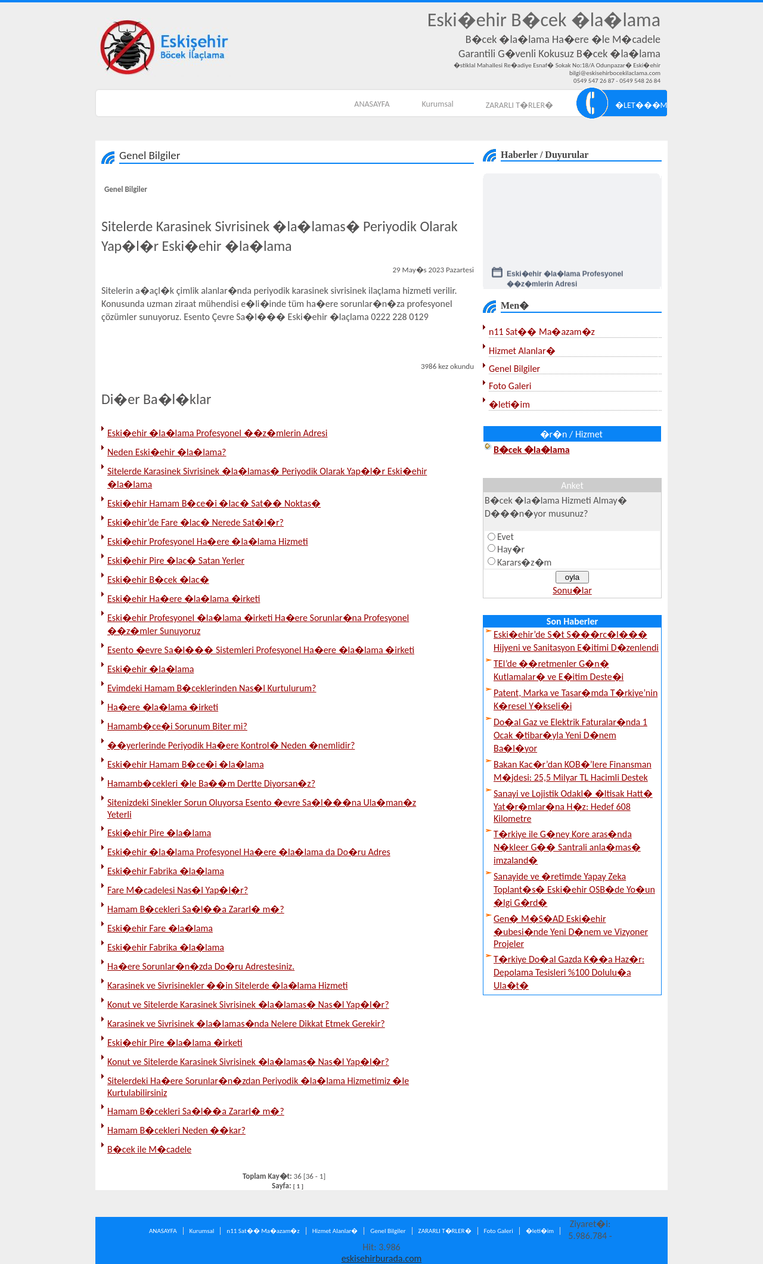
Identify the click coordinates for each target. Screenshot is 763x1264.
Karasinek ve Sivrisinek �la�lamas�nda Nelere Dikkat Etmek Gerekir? (246, 1023)
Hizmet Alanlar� (522, 350)
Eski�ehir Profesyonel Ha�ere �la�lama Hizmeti (207, 541)
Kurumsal (438, 104)
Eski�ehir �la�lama (150, 669)
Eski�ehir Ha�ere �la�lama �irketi (183, 598)
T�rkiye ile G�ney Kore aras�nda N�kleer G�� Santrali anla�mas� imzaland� (567, 847)
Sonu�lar (572, 590)
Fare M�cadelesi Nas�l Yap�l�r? (177, 890)
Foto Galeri (510, 386)
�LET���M (641, 105)
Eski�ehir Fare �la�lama (160, 928)
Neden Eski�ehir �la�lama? (166, 452)
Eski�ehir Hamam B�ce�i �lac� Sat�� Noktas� (214, 503)
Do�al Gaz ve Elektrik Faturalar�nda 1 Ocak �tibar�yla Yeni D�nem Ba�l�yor (570, 735)
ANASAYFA (371, 104)
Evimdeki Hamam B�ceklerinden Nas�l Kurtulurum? (212, 688)
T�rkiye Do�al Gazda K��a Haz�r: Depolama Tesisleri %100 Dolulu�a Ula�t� (569, 972)
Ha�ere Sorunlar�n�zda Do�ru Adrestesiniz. (200, 966)
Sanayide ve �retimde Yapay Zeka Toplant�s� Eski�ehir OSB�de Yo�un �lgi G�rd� (574, 889)
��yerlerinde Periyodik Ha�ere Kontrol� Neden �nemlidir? (231, 745)
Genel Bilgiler (125, 189)
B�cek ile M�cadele (149, 1149)
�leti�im (509, 404)
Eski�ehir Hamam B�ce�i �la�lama (185, 764)
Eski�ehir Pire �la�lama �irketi (175, 1042)
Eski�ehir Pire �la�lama (159, 832)
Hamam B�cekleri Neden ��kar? (176, 1130)
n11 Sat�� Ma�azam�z (542, 331)
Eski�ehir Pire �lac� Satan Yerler (175, 560)
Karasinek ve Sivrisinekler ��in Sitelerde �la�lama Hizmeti (227, 985)
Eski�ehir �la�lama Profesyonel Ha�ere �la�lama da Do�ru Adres (248, 852)
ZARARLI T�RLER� (519, 105)
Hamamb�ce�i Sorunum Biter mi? (177, 726)
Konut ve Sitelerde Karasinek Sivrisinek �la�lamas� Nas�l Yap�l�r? (248, 1004)
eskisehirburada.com (382, 1258)
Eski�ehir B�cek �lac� (158, 579)
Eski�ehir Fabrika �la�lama (165, 871)
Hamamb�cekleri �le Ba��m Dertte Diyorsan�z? (211, 783)
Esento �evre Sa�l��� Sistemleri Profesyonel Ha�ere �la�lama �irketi (260, 650)
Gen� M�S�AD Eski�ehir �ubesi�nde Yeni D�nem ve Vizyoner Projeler (571, 931)
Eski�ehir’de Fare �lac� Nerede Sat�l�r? (195, 522)
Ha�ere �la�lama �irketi (162, 707)
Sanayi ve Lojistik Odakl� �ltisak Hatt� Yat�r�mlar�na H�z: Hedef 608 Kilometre (573, 806)
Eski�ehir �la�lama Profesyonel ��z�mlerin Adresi (217, 433)
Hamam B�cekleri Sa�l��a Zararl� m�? (195, 909)
